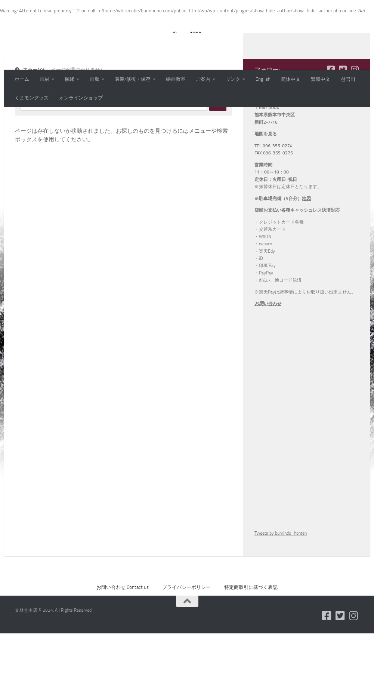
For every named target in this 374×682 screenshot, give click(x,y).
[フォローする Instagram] (354, 118)
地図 (306, 247)
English (263, 79)
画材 (44, 79)
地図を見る (265, 182)
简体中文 (290, 79)
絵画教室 (175, 79)
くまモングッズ (32, 98)
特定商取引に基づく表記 (251, 636)
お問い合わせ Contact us (122, 636)
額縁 (69, 79)
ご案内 (203, 79)
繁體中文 (320, 79)
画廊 (94, 79)
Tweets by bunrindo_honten (280, 581)
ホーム (22, 79)
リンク (233, 79)
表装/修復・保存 (133, 79)
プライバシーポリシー (186, 636)
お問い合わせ (267, 352)
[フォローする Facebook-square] (330, 118)
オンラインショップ (81, 98)
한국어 (348, 79)
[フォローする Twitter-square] (342, 118)
